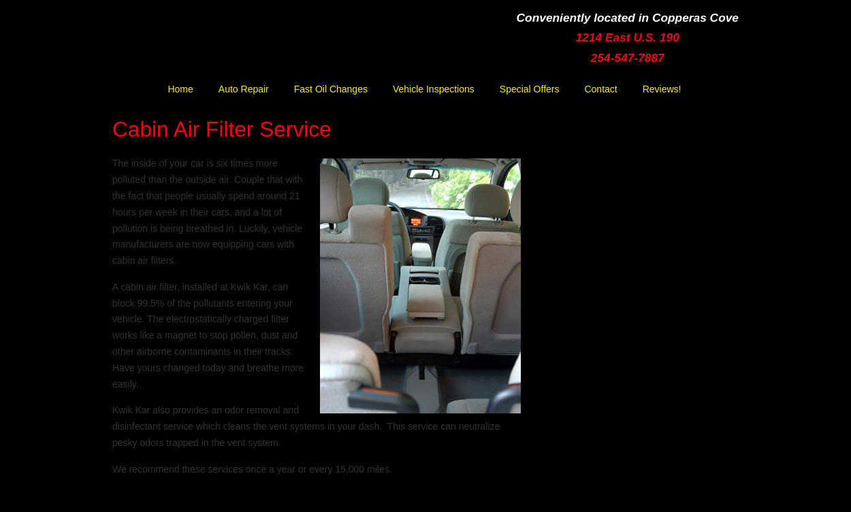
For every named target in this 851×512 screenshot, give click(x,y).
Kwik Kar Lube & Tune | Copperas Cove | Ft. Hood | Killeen (238, 45)
